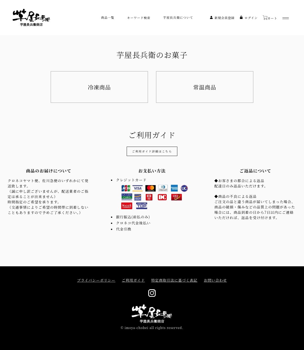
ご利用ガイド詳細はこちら (152, 151)
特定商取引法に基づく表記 (174, 280)
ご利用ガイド (133, 280)
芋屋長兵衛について (178, 17)
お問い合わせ (215, 280)
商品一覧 (108, 17)
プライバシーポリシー (96, 280)
